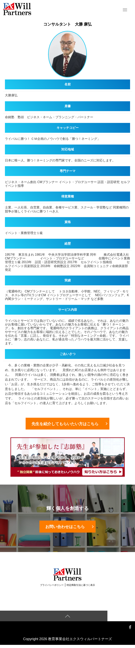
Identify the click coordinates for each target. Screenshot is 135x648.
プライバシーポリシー (52, 588)
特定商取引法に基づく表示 (81, 588)
